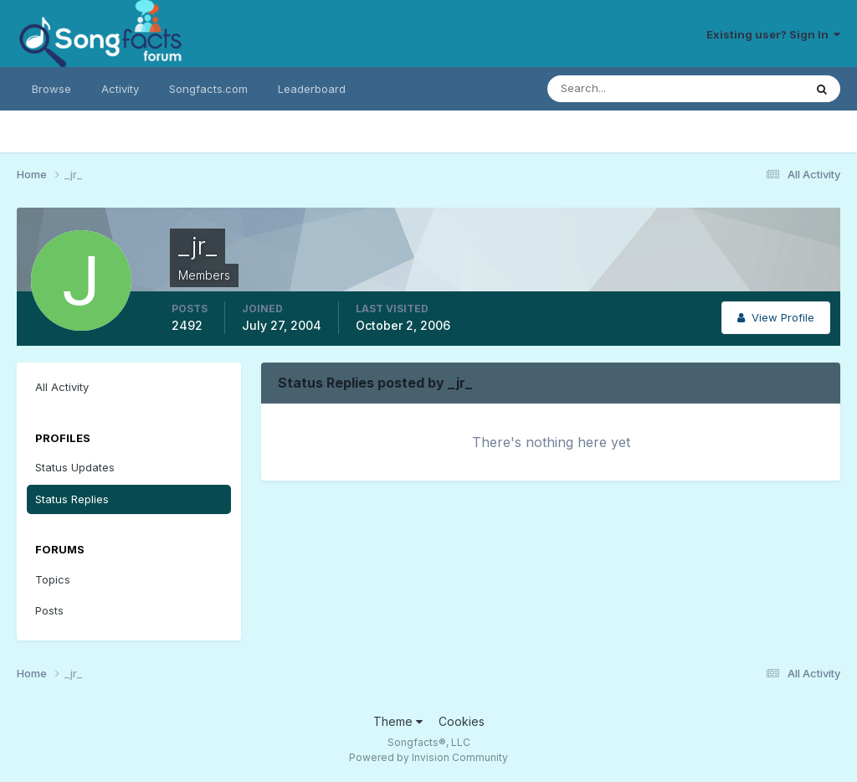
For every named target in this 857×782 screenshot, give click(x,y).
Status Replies (72, 499)
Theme (398, 721)
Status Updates (75, 467)
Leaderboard (312, 88)
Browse (51, 88)
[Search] (621, 88)
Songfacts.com (208, 88)
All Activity (62, 387)
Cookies (462, 721)
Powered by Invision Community (428, 757)
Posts (49, 610)
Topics (52, 579)
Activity (120, 88)
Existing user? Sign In (773, 34)
